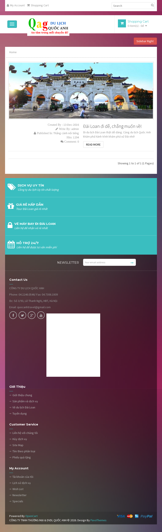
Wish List (17, 489)
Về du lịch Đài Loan (23, 407)
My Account (16, 5)
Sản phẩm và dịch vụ (25, 401)
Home (13, 52)
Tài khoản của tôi (22, 477)
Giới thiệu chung (22, 395)
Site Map (17, 445)
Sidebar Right (145, 41)
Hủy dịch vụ (19, 439)
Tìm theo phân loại (23, 451)
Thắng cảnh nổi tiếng (66, 133)
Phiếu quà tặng (21, 457)
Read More (93, 145)
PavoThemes (98, 520)
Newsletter (19, 495)
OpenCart (31, 516)
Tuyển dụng (19, 414)
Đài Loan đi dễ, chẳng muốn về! (112, 126)
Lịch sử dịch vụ (21, 483)
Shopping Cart (38, 5)
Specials (17, 501)
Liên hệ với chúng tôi (25, 433)
